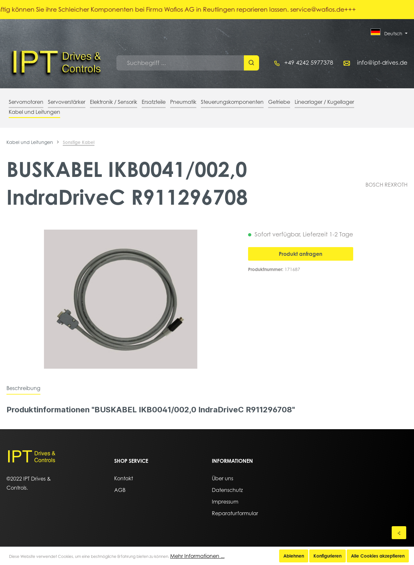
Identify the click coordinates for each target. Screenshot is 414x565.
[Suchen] (251, 63)
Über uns (222, 478)
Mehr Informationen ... (197, 556)
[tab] (23, 388)
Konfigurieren (327, 556)
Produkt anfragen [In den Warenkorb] (300, 254)
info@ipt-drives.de (382, 62)
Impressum (225, 501)
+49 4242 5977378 (308, 62)
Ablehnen (293, 556)
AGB (119, 490)
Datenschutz (227, 490)
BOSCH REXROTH (386, 184)
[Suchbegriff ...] (180, 63)
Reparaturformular (235, 513)
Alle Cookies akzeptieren (378, 556)
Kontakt (123, 478)
